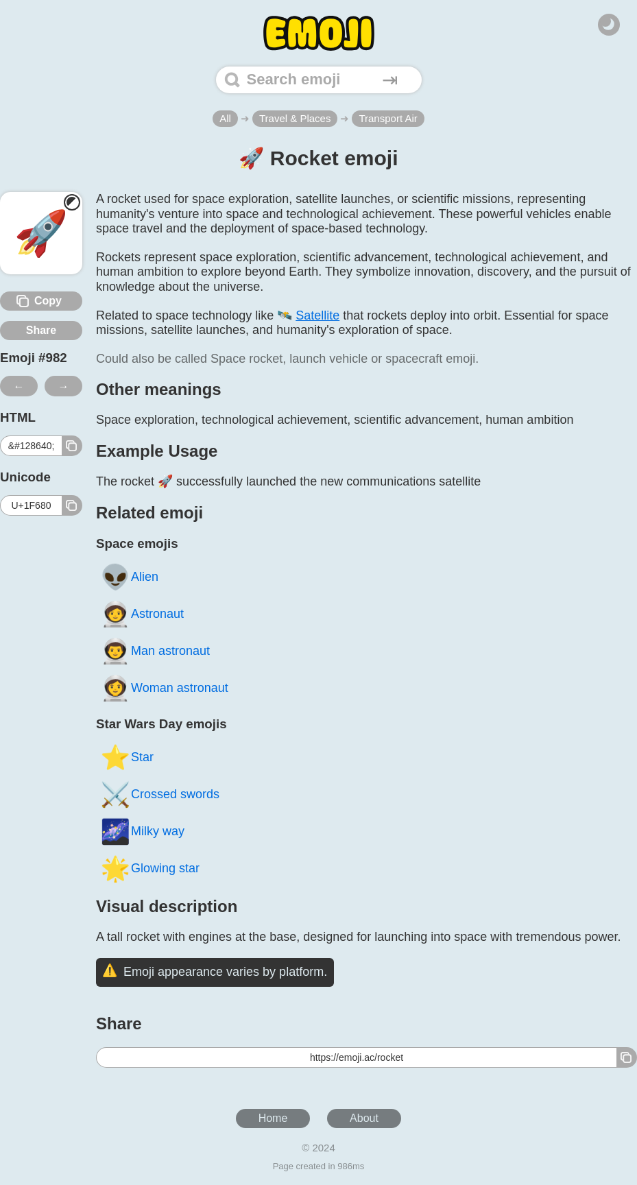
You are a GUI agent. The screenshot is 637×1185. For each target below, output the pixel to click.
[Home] (318, 33)
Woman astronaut (164, 687)
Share (41, 330)
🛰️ (308, 315)
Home (273, 1118)
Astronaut (142, 613)
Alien (129, 576)
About (364, 1118)
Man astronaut (155, 650)
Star (127, 756)
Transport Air (388, 118)
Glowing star (150, 867)
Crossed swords (159, 793)
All (225, 118)
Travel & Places (294, 118)
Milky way (142, 830)
